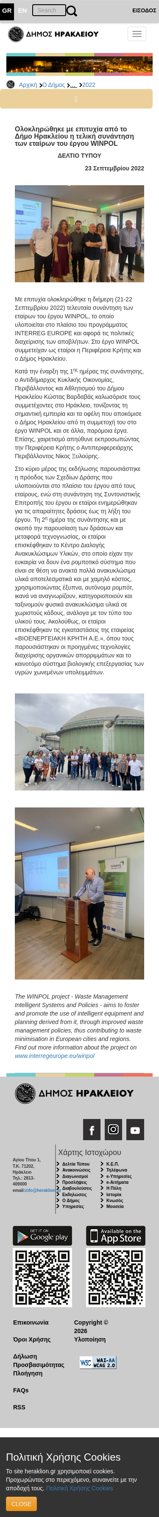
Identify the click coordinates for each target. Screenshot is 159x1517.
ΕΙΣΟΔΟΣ (144, 10)
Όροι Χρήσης (32, 1339)
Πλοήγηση (27, 1373)
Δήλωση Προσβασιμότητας (37, 1360)
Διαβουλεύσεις (77, 1188)
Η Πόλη (113, 1188)
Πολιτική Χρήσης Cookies (79, 1488)
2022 (88, 84)
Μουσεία (115, 1206)
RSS (19, 1407)
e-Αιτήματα (117, 1182)
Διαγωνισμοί (75, 1176)
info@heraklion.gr (43, 1190)
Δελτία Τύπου (75, 1164)
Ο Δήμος (53, 84)
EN (22, 10)
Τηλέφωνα (116, 1170)
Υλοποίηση (90, 1339)
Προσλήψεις (74, 1182)
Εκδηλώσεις (74, 1194)
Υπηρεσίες (73, 1206)
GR (7, 10)
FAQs (21, 1390)
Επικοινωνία (31, 1322)
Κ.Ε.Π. (112, 1164)
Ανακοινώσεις (76, 1170)
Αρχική (28, 84)
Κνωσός (114, 1200)
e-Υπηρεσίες (119, 1176)
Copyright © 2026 (91, 1326)
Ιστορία (113, 1194)
